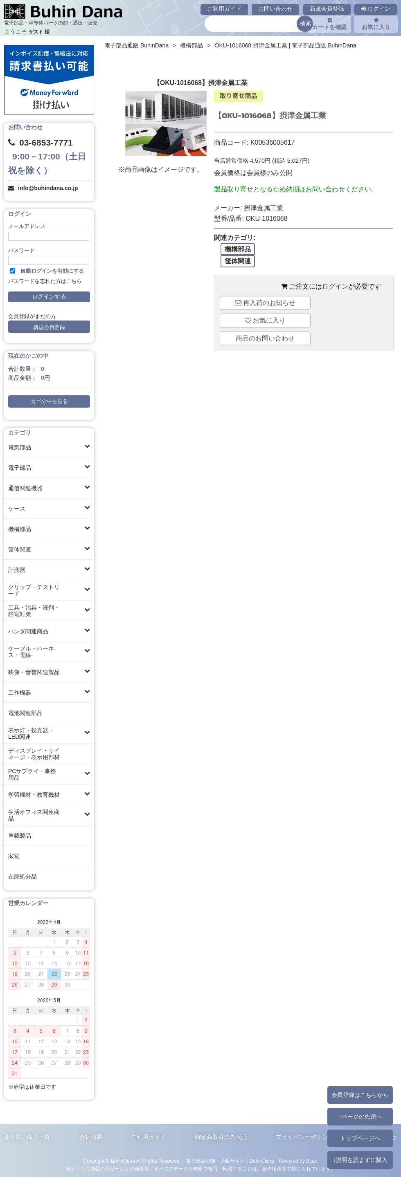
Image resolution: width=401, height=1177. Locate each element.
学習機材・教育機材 (34, 794)
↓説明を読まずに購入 (360, 1160)
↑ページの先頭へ (359, 1116)
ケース (16, 508)
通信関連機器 (25, 488)
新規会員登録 (327, 8)
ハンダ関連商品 (28, 631)
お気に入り (376, 23)
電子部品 (19, 467)
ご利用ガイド (224, 8)
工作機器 (19, 692)
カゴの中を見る (49, 401)
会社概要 (90, 1137)
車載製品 (19, 835)
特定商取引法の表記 (221, 1137)
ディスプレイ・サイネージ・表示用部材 (34, 753)
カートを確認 (329, 23)
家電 (14, 856)
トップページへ (360, 1138)
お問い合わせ (275, 8)
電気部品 (19, 447)
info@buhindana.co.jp (48, 188)
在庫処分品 (22, 876)
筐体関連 (19, 549)
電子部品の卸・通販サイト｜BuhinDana (230, 1161)
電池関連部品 (25, 713)
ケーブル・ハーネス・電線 (31, 651)
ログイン (375, 8)
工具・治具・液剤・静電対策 (34, 610)
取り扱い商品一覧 (27, 1137)
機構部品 (19, 529)
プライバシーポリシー (304, 1137)
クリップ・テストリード (34, 590)
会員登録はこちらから (360, 1095)
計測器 (16, 570)
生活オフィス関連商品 (34, 815)
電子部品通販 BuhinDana (136, 45)
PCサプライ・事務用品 (32, 774)
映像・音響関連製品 (34, 672)
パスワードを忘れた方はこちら (45, 281)
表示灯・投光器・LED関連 (31, 733)
